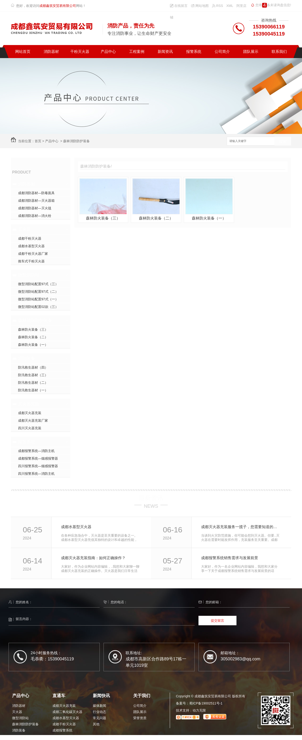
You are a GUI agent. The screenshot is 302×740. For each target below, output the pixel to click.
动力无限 (199, 710)
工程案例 (136, 52)
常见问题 (99, 718)
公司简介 (222, 52)
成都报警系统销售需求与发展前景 (229, 558)
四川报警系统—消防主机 (36, 473)
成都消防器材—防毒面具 (36, 193)
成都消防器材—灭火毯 (34, 208)
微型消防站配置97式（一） (38, 299)
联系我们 (279, 52)
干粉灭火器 (79, 52)
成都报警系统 (62, 730)
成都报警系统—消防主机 (36, 451)
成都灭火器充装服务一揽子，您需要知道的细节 (241, 527)
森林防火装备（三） (33, 329)
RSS (217, 6)
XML (229, 6)
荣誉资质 (139, 718)
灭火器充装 (28, 404)
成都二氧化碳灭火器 (67, 712)
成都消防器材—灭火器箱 (36, 200)
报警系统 (193, 52)
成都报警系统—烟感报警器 (38, 458)
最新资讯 (151, 497)
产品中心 (108, 52)
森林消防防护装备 (76, 141)
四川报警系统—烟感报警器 (38, 466)
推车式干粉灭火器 (31, 261)
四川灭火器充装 (29, 428)
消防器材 (51, 52)
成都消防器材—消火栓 (34, 216)
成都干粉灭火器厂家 (33, 254)
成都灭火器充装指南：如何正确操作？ (93, 558)
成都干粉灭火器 (29, 238)
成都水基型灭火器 (31, 246)
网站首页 (22, 52)
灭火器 (24, 229)
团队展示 (250, 52)
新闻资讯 (165, 52)
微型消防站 (28, 275)
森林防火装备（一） (33, 345)
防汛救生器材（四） (33, 367)
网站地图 (200, 6)
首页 (38, 141)
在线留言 (179, 6)
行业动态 (99, 712)
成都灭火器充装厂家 (33, 420)
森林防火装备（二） (33, 337)
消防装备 (26, 358)
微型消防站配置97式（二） (38, 291)
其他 (96, 724)
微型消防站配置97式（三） (38, 284)
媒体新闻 (99, 706)
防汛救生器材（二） (33, 382)
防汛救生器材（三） (33, 375)
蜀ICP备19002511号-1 (205, 703)
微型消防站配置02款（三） (38, 307)
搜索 (283, 141)
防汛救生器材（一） (33, 390)
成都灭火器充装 (29, 413)
